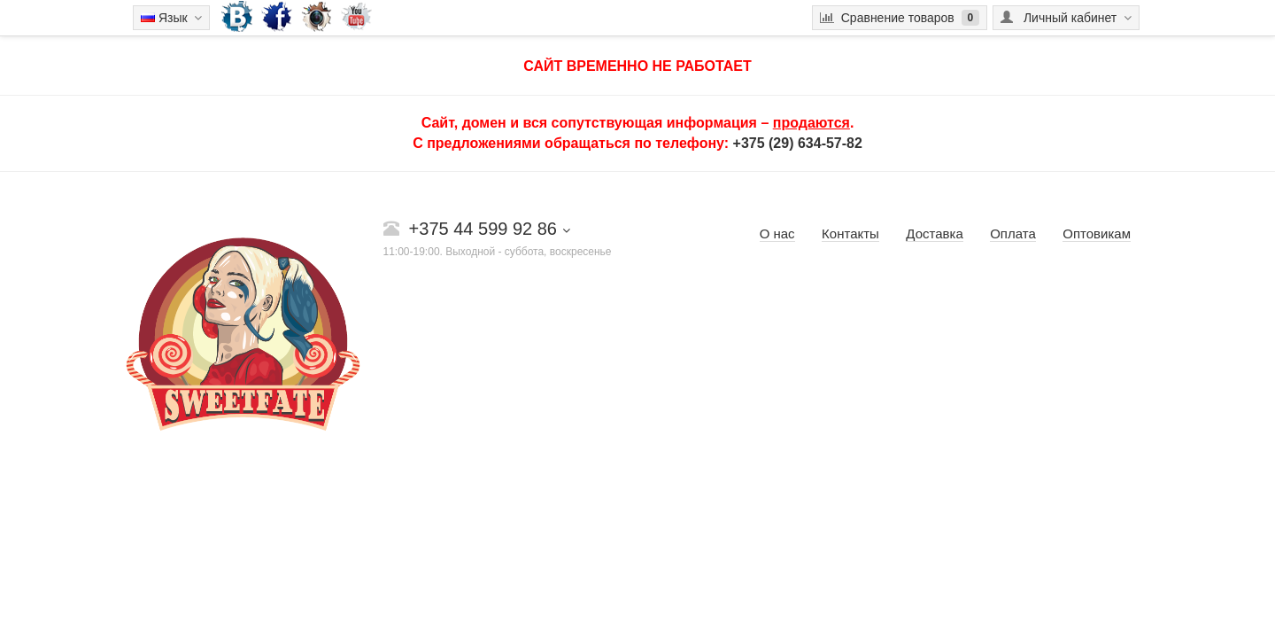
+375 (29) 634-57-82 (797, 143)
